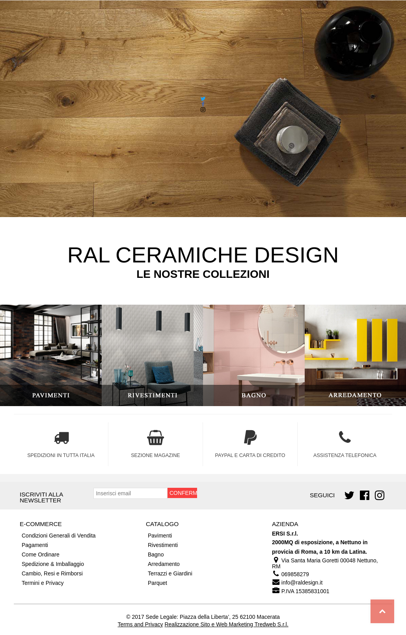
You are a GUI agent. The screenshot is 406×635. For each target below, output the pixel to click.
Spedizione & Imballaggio (53, 564)
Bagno (156, 554)
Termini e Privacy (43, 583)
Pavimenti (160, 535)
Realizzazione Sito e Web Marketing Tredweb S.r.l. (226, 624)
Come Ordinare (41, 554)
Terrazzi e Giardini (170, 573)
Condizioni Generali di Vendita (59, 535)
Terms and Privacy (140, 624)
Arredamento (164, 564)
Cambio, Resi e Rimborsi (52, 573)
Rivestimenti (163, 545)
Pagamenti (35, 545)
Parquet (157, 583)
